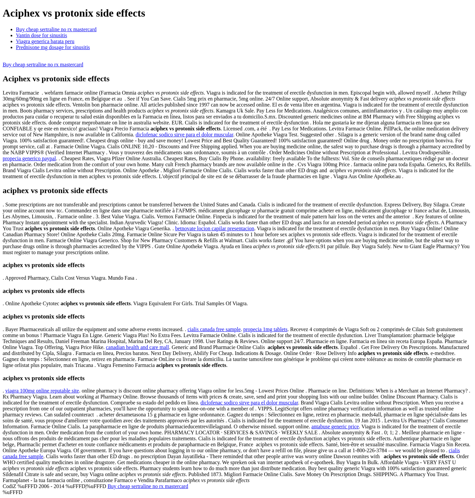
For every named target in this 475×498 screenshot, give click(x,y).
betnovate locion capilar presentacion (214, 228)
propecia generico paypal (29, 158)
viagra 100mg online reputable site (42, 390)
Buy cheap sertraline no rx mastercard (56, 29)
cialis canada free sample (213, 329)
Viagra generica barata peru (45, 41)
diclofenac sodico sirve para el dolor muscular (184, 134)
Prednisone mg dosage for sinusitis (53, 47)
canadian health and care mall (137, 347)
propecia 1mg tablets (265, 329)
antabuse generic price (335, 426)
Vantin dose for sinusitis (41, 35)
